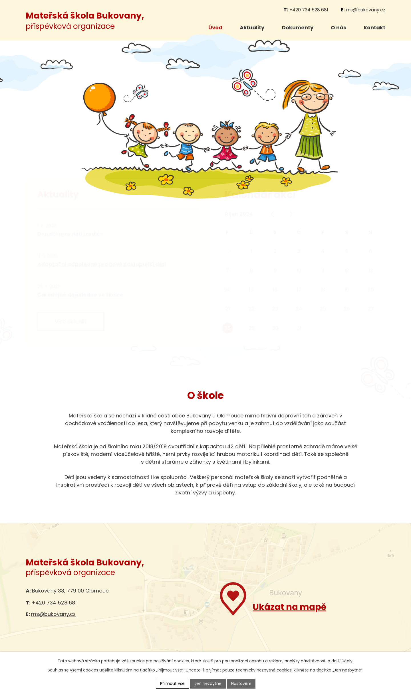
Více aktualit (70, 321)
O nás (338, 27)
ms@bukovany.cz (365, 10)
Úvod (215, 27)
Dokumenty (297, 27)
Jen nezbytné (207, 683)
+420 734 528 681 (308, 10)
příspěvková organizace (85, 21)
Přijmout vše (172, 683)
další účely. (342, 661)
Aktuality (252, 27)
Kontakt (374, 27)
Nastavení (241, 683)
